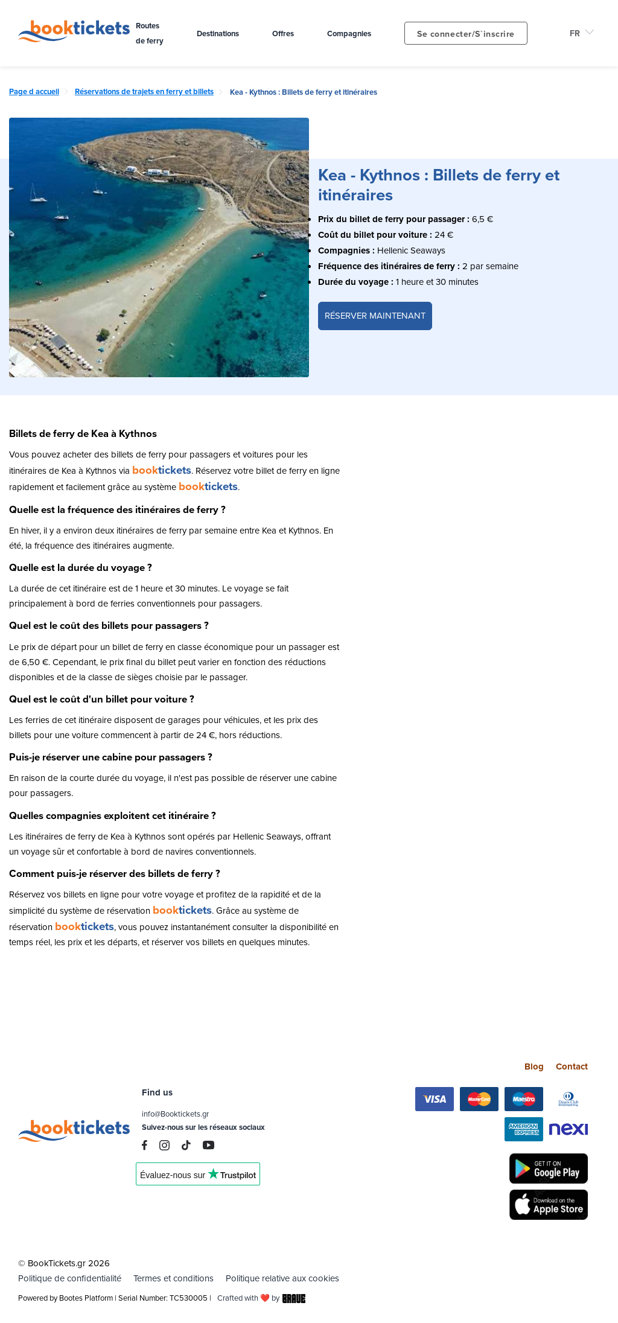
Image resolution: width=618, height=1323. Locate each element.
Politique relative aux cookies (282, 1278)
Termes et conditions (173, 1278)
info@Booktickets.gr (175, 1114)
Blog (534, 1066)
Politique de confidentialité (69, 1278)
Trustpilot (198, 1178)
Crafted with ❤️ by (261, 1298)
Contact (572, 1066)
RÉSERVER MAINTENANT (375, 315)
